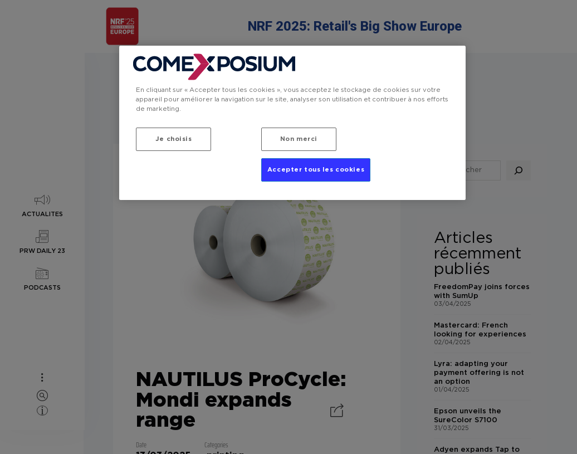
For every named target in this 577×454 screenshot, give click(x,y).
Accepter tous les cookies (315, 170)
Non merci (298, 139)
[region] (292, 123)
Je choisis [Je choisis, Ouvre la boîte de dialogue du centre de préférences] (173, 139)
